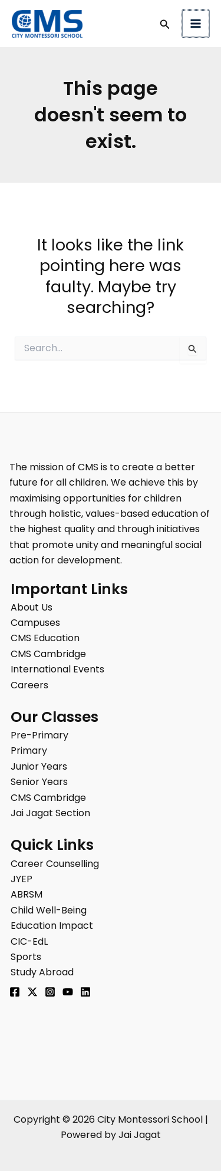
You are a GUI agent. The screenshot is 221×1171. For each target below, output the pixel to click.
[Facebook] (14, 992)
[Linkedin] (85, 992)
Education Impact (52, 925)
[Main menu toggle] (196, 24)
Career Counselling (55, 863)
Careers (29, 685)
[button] (166, 25)
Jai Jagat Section (50, 813)
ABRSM (26, 894)
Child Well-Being (49, 910)
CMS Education (45, 638)
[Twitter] (32, 992)
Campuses (35, 622)
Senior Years (39, 782)
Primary (29, 750)
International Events (57, 669)
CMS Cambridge (48, 654)
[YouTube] (67, 992)
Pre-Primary (39, 735)
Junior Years (39, 766)
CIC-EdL (29, 941)
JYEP (21, 879)
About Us (31, 607)
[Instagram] (50, 992)
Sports (26, 957)
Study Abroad (42, 972)
